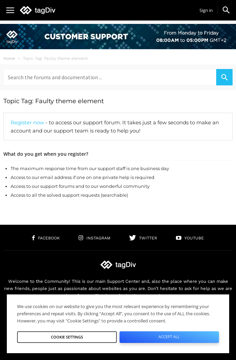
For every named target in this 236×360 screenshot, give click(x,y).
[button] (226, 10)
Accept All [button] (169, 336)
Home (9, 58)
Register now (27, 122)
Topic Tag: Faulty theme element (53, 101)
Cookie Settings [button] (67, 337)
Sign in (206, 10)
